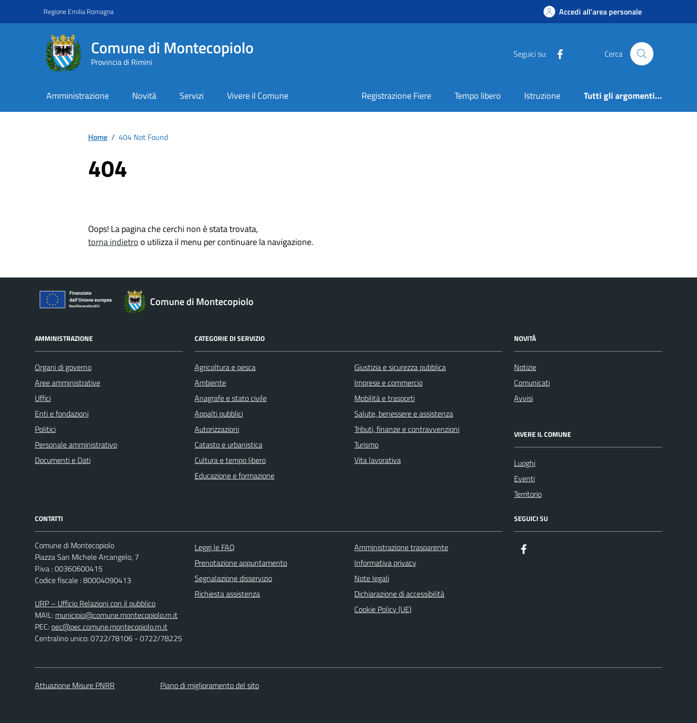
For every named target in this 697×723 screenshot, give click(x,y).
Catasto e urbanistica (228, 444)
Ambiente (210, 382)
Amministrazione (77, 95)
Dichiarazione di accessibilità (399, 594)
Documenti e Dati (63, 460)
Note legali (371, 578)
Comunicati (532, 382)
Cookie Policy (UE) (382, 609)
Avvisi (523, 398)
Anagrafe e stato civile (231, 398)
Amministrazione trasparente (401, 547)
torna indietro (113, 241)
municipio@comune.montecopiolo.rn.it (116, 615)
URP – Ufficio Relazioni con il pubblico (95, 603)
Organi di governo (63, 367)
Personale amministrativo (76, 444)
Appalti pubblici (219, 413)
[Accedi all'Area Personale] (592, 11)
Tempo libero (478, 95)
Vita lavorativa (377, 460)
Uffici (43, 398)
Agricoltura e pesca (225, 367)
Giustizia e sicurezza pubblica (400, 367)
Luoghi (524, 463)
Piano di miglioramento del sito (209, 685)
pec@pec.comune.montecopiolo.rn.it (109, 626)
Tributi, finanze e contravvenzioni (406, 429)
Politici (45, 429)
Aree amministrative (67, 382)
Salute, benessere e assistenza (403, 413)
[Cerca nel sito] (641, 53)
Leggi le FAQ (215, 547)
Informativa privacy (385, 563)
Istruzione (542, 95)
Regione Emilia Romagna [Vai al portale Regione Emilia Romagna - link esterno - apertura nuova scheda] (79, 11)
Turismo (366, 444)
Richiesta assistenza (227, 594)
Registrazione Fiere (396, 95)
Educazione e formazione (234, 475)
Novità (144, 95)
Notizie (525, 367)
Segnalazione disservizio (233, 578)
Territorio (528, 494)
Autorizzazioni (217, 429)
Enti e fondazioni (62, 413)
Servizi (192, 95)
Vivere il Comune (257, 95)
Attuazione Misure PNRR (75, 685)
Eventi (524, 478)
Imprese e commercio (388, 382)
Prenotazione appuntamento (241, 563)
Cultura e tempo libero (230, 460)
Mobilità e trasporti (384, 398)
